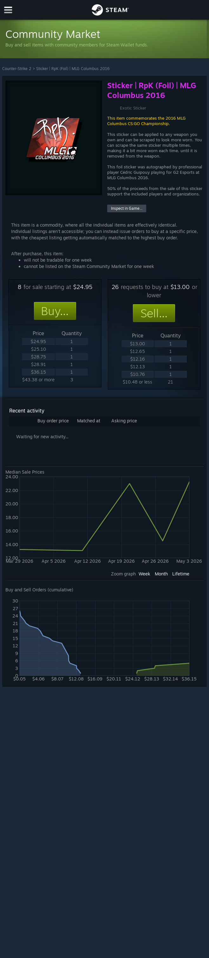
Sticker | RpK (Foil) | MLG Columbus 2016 (72, 68)
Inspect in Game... (126, 208)
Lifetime (180, 573)
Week (144, 573)
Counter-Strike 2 (16, 68)
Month (161, 573)
